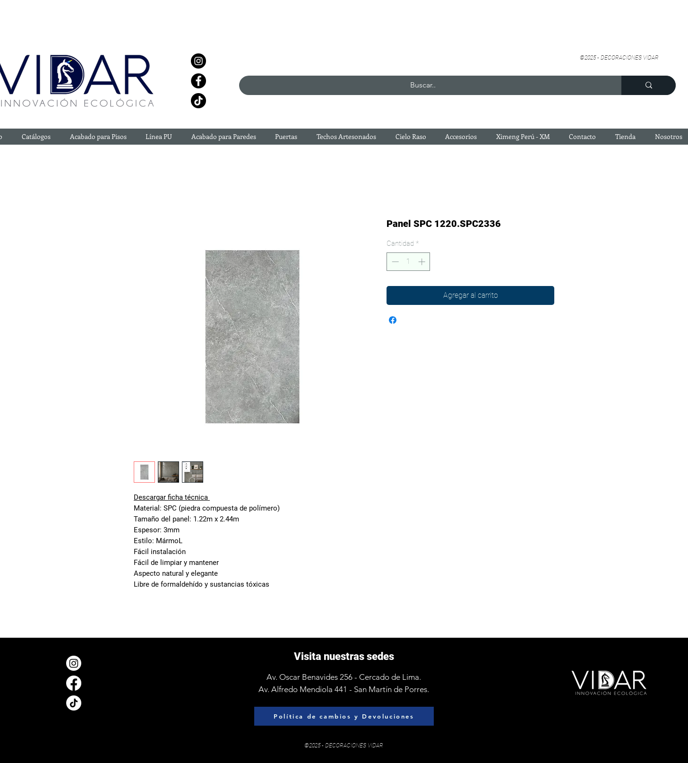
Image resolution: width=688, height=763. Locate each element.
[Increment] (422, 261)
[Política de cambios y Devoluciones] (344, 716)
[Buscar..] (423, 85)
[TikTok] (198, 100)
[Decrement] (394, 261)
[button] (36, 137)
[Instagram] (198, 61)
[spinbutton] (408, 261)
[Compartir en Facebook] (392, 320)
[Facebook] (198, 80)
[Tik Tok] (73, 703)
